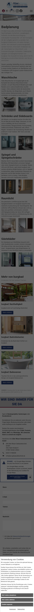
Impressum (12, 609)
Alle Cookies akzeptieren (9, 595)
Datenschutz (21, 609)
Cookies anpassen (7, 604)
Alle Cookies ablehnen (8, 599)
